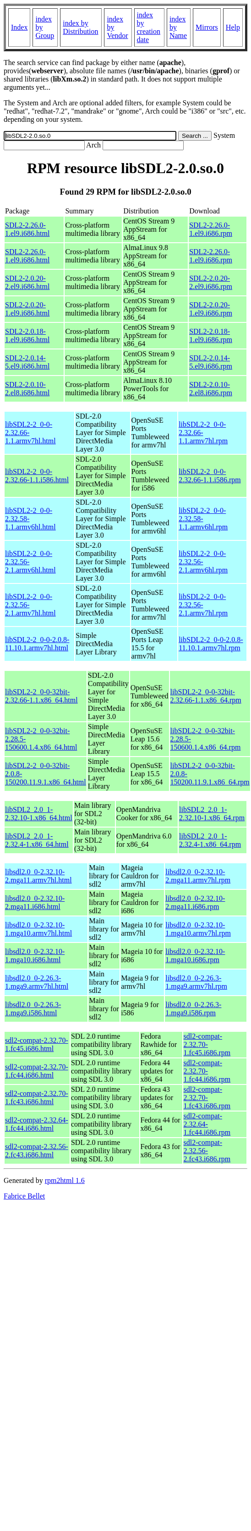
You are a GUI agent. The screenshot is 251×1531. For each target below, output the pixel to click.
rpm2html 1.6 (65, 1180)
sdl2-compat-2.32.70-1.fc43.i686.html (36, 1098)
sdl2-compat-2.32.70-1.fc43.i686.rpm (207, 1097)
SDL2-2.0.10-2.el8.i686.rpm (210, 389)
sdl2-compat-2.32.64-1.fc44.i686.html (36, 1124)
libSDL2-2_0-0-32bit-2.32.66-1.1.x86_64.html (41, 696)
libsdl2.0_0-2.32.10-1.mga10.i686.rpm (195, 956)
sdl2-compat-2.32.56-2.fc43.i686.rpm (207, 1151)
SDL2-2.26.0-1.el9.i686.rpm (210, 229)
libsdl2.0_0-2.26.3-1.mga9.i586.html (33, 1009)
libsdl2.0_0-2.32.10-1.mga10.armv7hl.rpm (198, 929)
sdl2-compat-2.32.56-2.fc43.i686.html (36, 1151)
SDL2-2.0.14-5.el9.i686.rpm (210, 362)
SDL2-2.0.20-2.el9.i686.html (27, 282)
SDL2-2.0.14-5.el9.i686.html (27, 362)
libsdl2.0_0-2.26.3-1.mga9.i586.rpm (193, 1009)
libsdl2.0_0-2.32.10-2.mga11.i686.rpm (195, 902)
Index (19, 27)
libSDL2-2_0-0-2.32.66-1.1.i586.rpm (210, 476)
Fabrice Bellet (24, 1196)
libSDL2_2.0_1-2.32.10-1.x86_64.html (38, 814)
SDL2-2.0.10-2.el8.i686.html (27, 389)
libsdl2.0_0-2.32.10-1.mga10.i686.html (35, 956)
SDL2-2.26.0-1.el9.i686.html (27, 229)
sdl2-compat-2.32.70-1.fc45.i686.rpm (207, 1044)
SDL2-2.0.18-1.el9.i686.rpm (210, 335)
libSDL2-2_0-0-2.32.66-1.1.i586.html (37, 476)
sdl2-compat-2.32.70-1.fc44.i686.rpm (207, 1071)
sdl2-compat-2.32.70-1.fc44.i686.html (36, 1071)
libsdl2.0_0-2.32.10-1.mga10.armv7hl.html (38, 929)
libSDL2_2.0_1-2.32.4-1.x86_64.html (37, 840)
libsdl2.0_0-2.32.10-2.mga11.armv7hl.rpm (197, 876)
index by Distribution (80, 27)
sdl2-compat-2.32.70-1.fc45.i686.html (36, 1044)
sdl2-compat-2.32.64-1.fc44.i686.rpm (207, 1124)
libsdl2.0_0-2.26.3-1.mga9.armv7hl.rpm (196, 982)
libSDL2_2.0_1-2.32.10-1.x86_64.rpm (212, 814)
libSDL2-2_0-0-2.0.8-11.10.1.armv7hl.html (37, 644)
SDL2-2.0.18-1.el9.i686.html (27, 335)
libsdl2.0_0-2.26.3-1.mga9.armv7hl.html (36, 982)
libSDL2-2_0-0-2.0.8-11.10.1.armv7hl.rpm (211, 644)
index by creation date (149, 27)
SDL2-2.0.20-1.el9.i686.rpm (210, 309)
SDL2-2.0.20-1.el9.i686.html (27, 309)
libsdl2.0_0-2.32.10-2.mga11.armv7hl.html (38, 876)
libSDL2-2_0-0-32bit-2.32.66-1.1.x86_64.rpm (205, 696)
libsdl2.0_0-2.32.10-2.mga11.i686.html (35, 902)
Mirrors (207, 27)
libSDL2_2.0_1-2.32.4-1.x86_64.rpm (210, 840)
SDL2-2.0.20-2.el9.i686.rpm (210, 282)
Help (233, 27)
